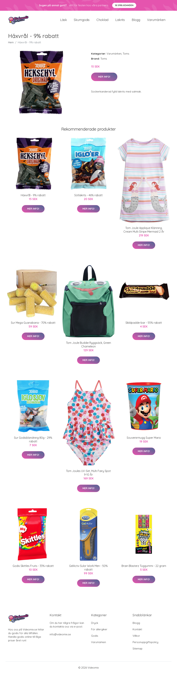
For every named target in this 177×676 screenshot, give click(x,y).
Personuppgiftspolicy (145, 644)
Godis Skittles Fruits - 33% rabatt (33, 568)
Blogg (136, 21)
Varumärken (156, 21)
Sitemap (137, 651)
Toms (126, 56)
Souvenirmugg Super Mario (144, 440)
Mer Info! (104, 79)
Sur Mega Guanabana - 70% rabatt (33, 325)
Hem (11, 44)
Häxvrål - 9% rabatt (33, 197)
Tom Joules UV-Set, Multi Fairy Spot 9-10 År (88, 475)
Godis (94, 638)
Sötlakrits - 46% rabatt (88, 197)
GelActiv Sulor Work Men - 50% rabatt (88, 570)
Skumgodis (82, 21)
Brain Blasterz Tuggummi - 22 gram (144, 568)
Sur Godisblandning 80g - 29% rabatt (33, 441)
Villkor (136, 638)
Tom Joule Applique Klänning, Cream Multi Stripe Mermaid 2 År (143, 232)
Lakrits (120, 21)
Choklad (102, 21)
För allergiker (99, 631)
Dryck (94, 625)
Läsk (63, 21)
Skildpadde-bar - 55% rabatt (143, 325)
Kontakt (137, 631)
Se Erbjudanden (124, 5)
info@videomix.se (60, 636)
